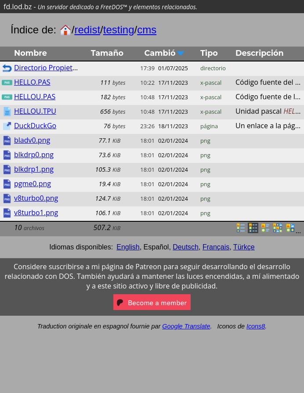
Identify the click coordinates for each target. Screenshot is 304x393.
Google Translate (186, 326)
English (127, 247)
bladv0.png (32, 140)
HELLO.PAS (32, 82)
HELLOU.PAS (34, 96)
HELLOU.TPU (35, 111)
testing (118, 30)
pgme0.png (32, 183)
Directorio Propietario (49, 67)
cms (146, 30)
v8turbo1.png (36, 212)
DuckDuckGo (35, 125)
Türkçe (244, 247)
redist (87, 30)
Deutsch (186, 247)
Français (216, 247)
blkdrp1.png (34, 169)
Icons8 (255, 326)
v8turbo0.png (36, 198)
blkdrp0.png (34, 154)
